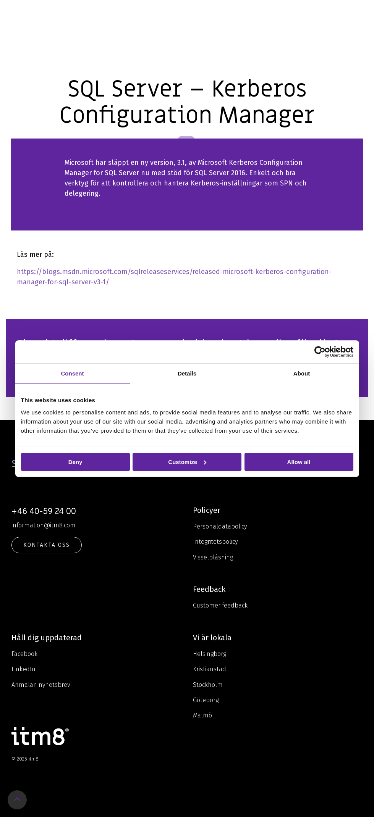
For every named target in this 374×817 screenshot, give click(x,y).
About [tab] (301, 373)
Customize (187, 461)
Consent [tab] (72, 373)
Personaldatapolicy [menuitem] (220, 526)
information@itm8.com (43, 525)
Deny (75, 461)
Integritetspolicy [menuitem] (215, 541)
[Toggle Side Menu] (362, 13)
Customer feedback (220, 605)
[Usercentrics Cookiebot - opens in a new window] (320, 351)
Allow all (299, 461)
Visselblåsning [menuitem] (213, 557)
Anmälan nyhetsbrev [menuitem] (40, 684)
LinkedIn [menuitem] (23, 669)
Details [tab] (187, 373)
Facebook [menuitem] (24, 653)
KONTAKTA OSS (46, 545)
